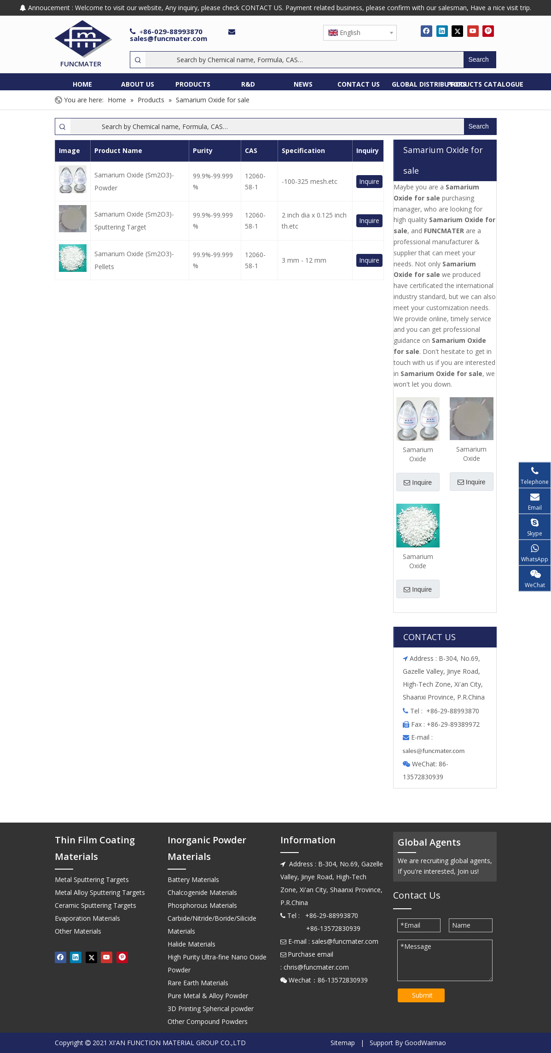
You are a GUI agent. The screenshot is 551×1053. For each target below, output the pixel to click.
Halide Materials (191, 944)
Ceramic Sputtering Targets (95, 905)
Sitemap (343, 1042)
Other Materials (78, 931)
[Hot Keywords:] (480, 60)
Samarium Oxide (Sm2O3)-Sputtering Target (134, 220)
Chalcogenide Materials (202, 892)
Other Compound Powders (208, 1021)
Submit (422, 995)
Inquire (369, 181)
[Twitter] (457, 31)
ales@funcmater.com (434, 751)
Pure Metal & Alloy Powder (208, 995)
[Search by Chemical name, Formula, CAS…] (304, 60)
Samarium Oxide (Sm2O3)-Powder (134, 181)
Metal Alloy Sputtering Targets (100, 892)
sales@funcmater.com (168, 38)
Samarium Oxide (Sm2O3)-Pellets (134, 260)
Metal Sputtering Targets (92, 879)
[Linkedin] (442, 31)
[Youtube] (473, 31)
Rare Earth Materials (198, 982)
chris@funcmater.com (316, 967)
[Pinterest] (488, 31)
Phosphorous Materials (202, 905)
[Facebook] (426, 31)
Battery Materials (193, 879)
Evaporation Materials (87, 918)
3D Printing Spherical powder (211, 1008)
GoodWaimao (425, 1042)
